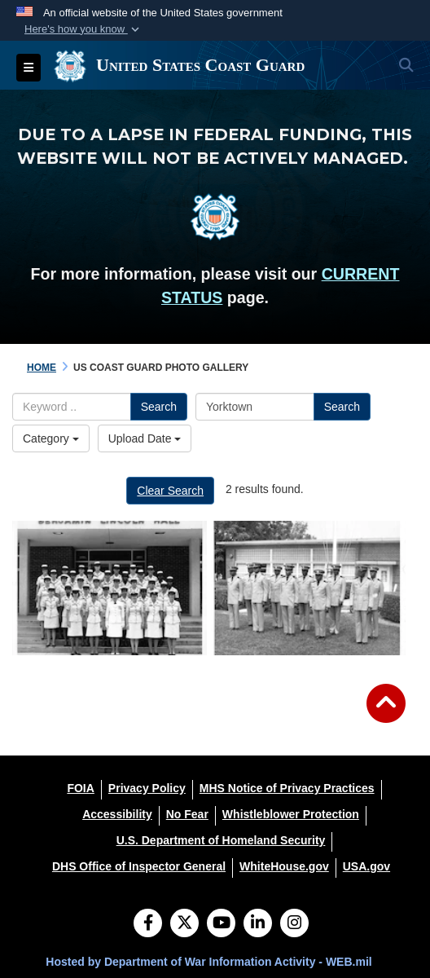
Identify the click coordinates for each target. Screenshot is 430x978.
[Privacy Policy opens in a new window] (147, 788)
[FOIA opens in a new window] (80, 788)
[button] (83, 29)
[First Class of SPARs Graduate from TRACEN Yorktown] (109, 588)
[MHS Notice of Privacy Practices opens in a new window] (287, 788)
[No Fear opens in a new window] (187, 814)
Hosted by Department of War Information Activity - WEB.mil (208, 961)
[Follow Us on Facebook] (148, 924)
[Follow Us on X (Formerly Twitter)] (184, 924)
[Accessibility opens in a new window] (117, 814)
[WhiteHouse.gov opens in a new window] (284, 866)
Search (159, 406)
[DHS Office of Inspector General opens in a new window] (139, 866)
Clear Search (170, 490)
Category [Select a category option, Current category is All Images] (51, 438)
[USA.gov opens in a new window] (366, 866)
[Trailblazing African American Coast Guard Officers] (308, 588)
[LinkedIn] (258, 924)
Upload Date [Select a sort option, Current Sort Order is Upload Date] (145, 438)
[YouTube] (221, 924)
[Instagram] (294, 924)
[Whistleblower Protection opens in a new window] (290, 814)
